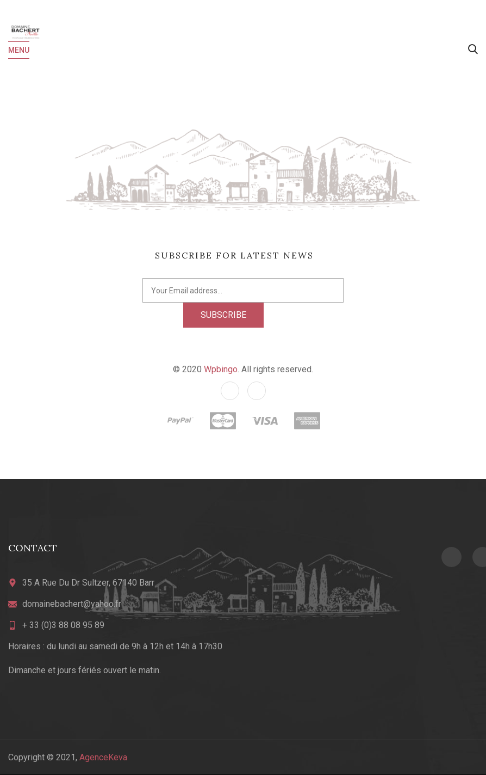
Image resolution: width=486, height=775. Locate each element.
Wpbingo (221, 369)
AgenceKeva (103, 757)
